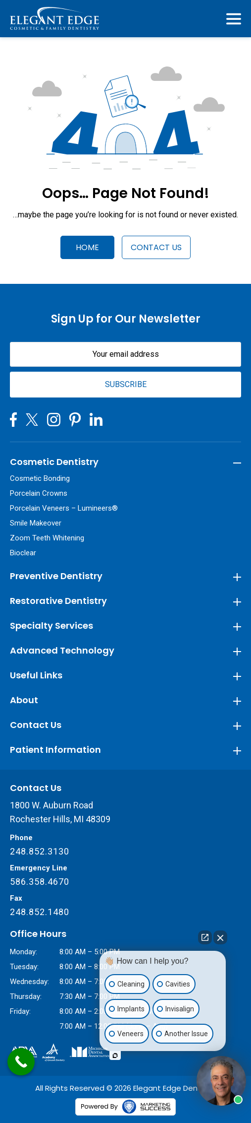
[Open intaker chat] (115, 1055)
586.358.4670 (39, 881)
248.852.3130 (39, 851)
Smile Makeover (35, 523)
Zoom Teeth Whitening (47, 537)
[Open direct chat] (205, 937)
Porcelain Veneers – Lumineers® (64, 508)
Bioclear (23, 552)
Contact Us (156, 247)
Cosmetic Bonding (40, 478)
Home (87, 247)
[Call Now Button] (21, 1061)
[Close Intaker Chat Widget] (220, 937)
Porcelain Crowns (38, 493)
